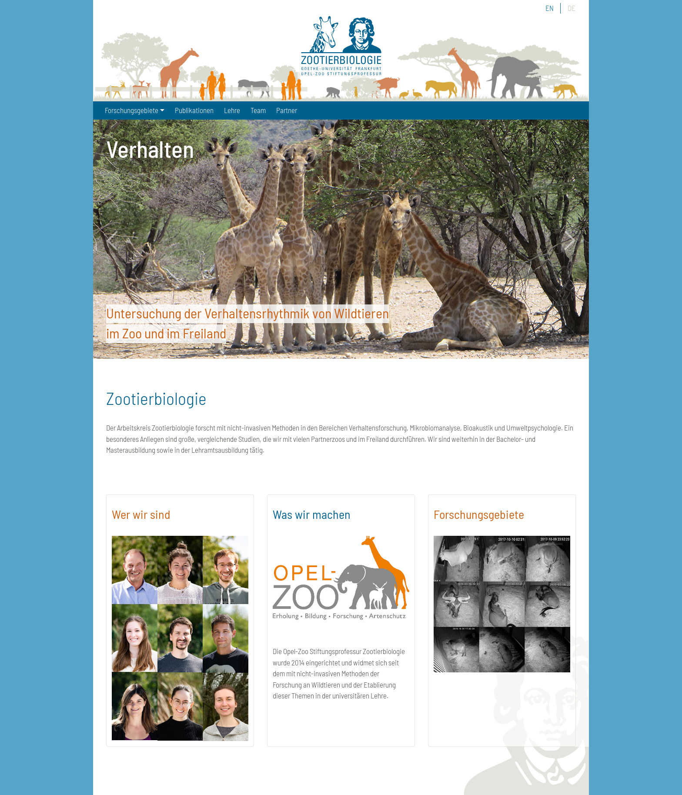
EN (549, 7)
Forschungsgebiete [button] (131, 110)
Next (565, 240)
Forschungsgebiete (479, 514)
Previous (117, 240)
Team (258, 110)
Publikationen (194, 110)
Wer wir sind (141, 514)
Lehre (232, 110)
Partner (286, 110)
